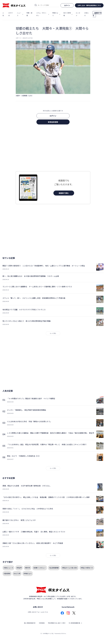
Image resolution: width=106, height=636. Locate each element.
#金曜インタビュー (39, 568)
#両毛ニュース (8, 568)
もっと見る (53, 333)
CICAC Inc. (63, 633)
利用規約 (42, 623)
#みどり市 (17, 573)
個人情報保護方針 (30, 623)
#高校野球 (7, 573)
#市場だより (28, 573)
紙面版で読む (64, 193)
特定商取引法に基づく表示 (56, 623)
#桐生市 (19, 568)
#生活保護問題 (54, 568)
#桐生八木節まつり (87, 568)
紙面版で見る (97, 14)
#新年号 (27, 568)
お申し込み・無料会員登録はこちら (89, 5)
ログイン (53, 116)
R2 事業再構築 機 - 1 (75, 623)
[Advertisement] (53, 148)
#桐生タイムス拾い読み (69, 568)
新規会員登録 (53, 122)
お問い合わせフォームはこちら (38, 612)
